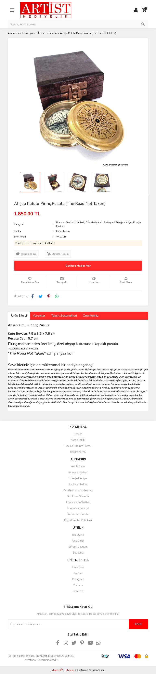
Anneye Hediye (78, 472)
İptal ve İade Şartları (78, 502)
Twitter (78, 573)
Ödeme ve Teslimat (78, 508)
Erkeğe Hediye (78, 478)
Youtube (78, 585)
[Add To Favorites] (30, 282)
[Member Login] (136, 10)
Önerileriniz (90, 315)
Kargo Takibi (78, 440)
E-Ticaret (69, 670)
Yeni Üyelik (78, 535)
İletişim (78, 434)
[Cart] (144, 10)
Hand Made (62, 231)
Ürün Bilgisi (19, 315)
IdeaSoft (57, 670)
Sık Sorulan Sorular (78, 514)
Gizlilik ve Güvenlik (78, 496)
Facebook (78, 567)
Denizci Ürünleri (75, 222)
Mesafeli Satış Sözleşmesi (78, 490)
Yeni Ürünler (78, 466)
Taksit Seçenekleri (64, 315)
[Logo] (45, 10)
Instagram (78, 579)
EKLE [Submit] (138, 624)
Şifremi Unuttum (78, 547)
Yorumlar (39, 315)
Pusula (60, 222)
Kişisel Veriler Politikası (78, 520)
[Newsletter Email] (68, 624)
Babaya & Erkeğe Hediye (117, 222)
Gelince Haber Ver (78, 266)
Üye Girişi (78, 541)
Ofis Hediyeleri (94, 222)
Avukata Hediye (78, 484)
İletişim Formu (78, 452)
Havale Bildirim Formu (78, 446)
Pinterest (78, 591)
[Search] (78, 24)
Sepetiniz (78, 553)
